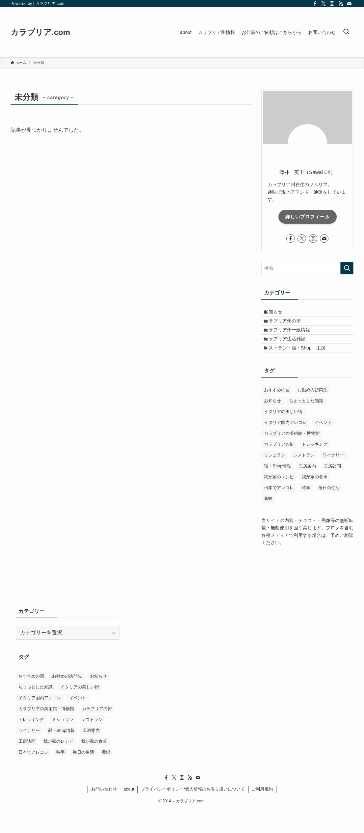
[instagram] (332, 3)
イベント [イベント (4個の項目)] (323, 446)
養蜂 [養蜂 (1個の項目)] (268, 522)
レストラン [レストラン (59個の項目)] (304, 478)
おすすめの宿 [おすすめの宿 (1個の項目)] (277, 413)
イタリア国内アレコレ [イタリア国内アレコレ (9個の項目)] (285, 446)
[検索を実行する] (346, 268)
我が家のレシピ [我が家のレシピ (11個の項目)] (279, 500)
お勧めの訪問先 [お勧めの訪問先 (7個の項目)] (312, 413)
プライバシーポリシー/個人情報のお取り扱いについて (193, 812)
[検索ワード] (307, 268)
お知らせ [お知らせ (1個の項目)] (272, 424)
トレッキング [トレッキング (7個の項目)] (314, 467)
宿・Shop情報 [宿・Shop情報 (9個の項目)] (277, 489)
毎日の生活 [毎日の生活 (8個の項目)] (329, 511)
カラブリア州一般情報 (293, 341)
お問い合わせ (104, 812)
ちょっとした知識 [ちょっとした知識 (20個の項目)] (306, 424)
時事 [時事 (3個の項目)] (306, 511)
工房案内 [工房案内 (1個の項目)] (307, 489)
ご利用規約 (262, 812)
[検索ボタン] (346, 32)
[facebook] (315, 3)
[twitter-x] (323, 3)
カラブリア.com (40, 32)
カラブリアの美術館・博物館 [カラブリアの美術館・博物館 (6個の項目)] (292, 457)
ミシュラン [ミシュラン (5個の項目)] (274, 478)
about (128, 812)
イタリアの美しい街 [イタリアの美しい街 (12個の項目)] (283, 435)
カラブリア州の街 (288, 327)
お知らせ (279, 314)
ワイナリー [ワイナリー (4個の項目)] (333, 478)
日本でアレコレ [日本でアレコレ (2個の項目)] (279, 511)
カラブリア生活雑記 (290, 355)
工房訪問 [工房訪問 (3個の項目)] (332, 489)
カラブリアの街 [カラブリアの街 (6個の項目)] (279, 467)
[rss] (340, 3)
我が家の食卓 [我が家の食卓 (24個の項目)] (314, 500)
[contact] (349, 3)
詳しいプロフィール (307, 216)
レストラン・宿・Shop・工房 (300, 369)
